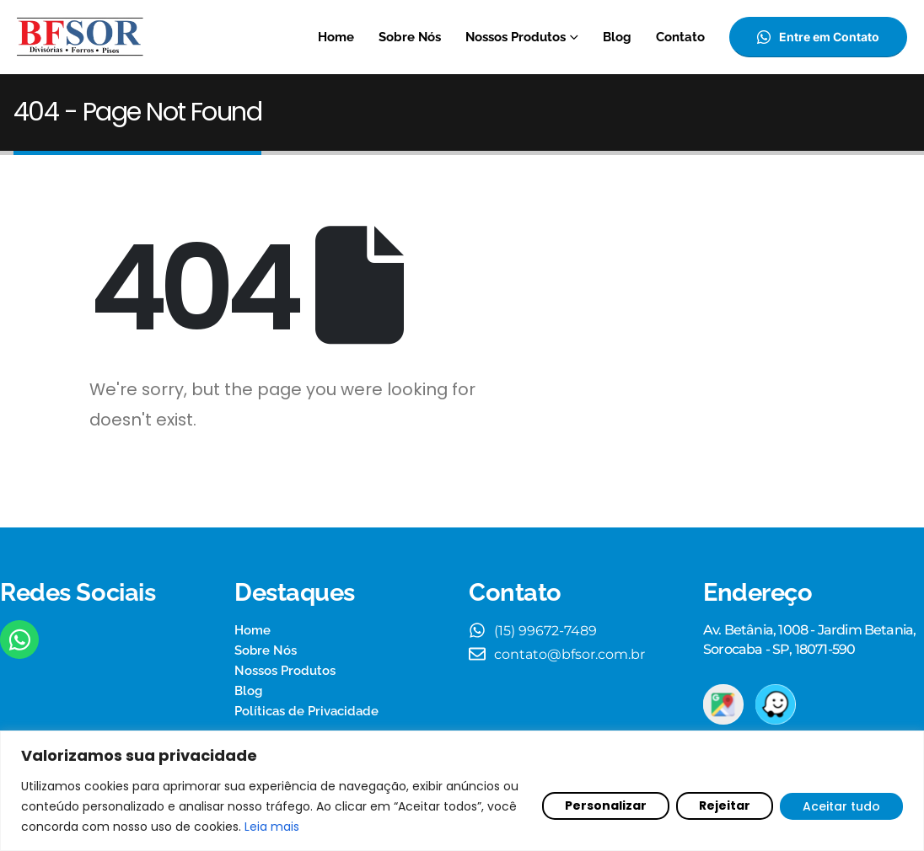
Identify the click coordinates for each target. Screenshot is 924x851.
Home (336, 37)
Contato (680, 37)
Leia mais (271, 826)
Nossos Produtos (515, 37)
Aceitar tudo (841, 806)
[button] (818, 37)
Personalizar (606, 805)
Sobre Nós (410, 37)
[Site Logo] (80, 37)
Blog (617, 37)
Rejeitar (724, 805)
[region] (462, 791)
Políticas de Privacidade (306, 711)
